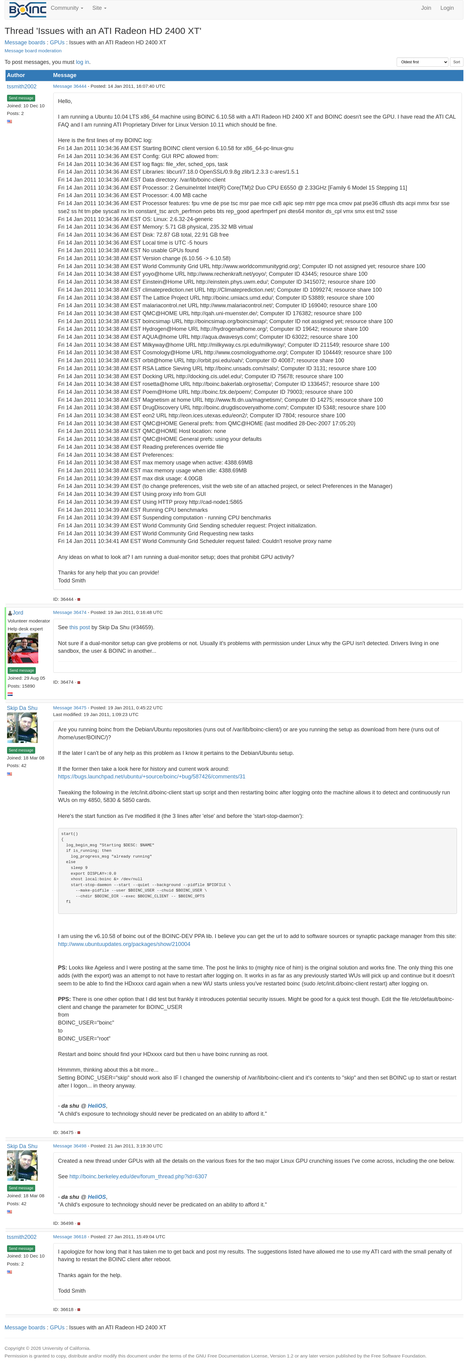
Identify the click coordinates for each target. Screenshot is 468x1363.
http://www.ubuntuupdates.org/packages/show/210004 (124, 944)
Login (447, 8)
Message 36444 (70, 86)
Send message (21, 98)
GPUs (57, 42)
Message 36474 (70, 612)
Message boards (25, 42)
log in (82, 62)
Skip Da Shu (22, 708)
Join (426, 8)
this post (79, 627)
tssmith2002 (22, 86)
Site (99, 8)
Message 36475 (70, 707)
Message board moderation (33, 50)
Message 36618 (70, 1236)
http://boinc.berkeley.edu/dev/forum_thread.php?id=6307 (138, 1176)
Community (67, 8)
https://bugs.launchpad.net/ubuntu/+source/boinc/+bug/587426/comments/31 (151, 777)
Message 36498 (70, 1145)
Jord (18, 613)
